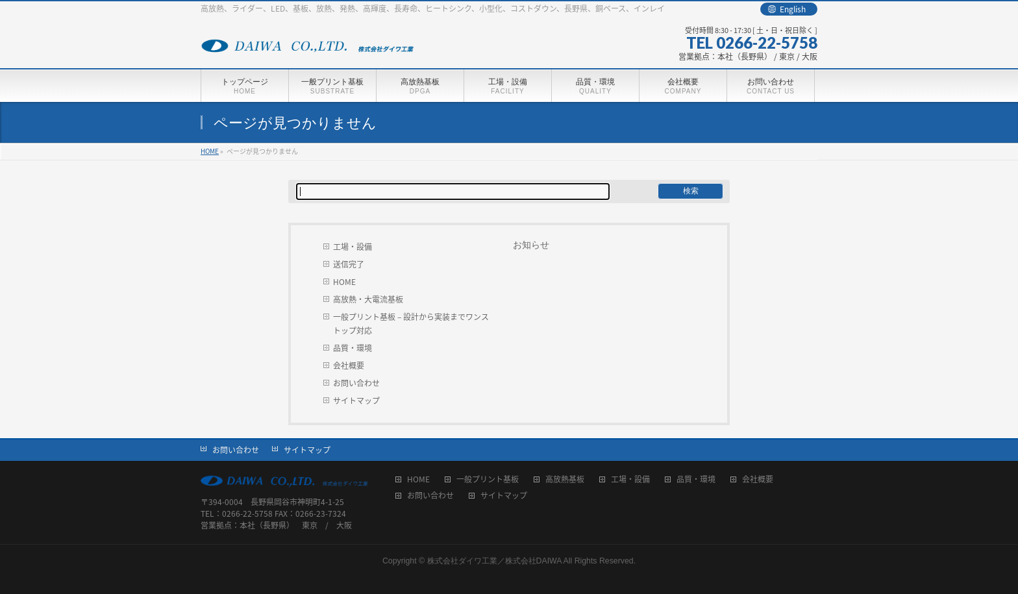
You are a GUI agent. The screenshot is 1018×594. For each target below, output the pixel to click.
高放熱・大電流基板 (368, 299)
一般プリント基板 (487, 480)
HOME (344, 282)
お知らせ (531, 245)
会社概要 (348, 365)
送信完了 (348, 264)
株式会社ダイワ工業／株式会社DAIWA (494, 560)
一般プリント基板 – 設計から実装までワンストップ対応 (411, 323)
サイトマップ (356, 400)
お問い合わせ (356, 383)
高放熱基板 (564, 480)
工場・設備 (352, 247)
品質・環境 (352, 348)
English (793, 9)
